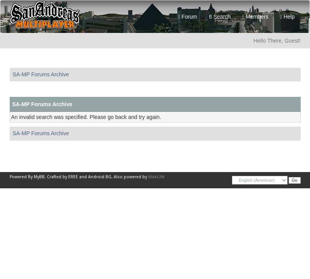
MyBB (39, 176)
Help (287, 17)
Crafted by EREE (62, 176)
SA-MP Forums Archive (41, 74)
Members (255, 17)
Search (219, 17)
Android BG (99, 176)
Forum (187, 17)
